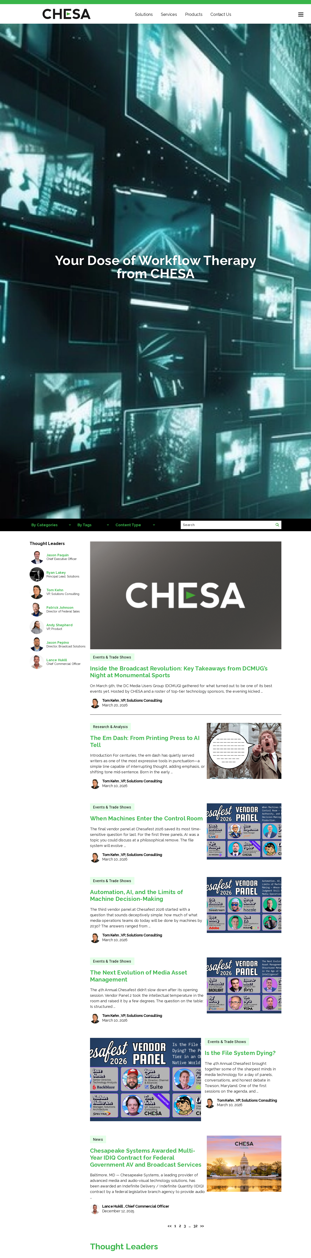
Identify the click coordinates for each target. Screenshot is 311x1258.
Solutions (144, 14)
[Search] (277, 525)
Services (169, 14)
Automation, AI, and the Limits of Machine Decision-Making (136, 896)
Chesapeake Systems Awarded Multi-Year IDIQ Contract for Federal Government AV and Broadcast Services (146, 1157)
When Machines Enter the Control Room (146, 818)
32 (195, 1226)
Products (193, 14)
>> (202, 1226)
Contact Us (220, 14)
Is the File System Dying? (240, 1053)
